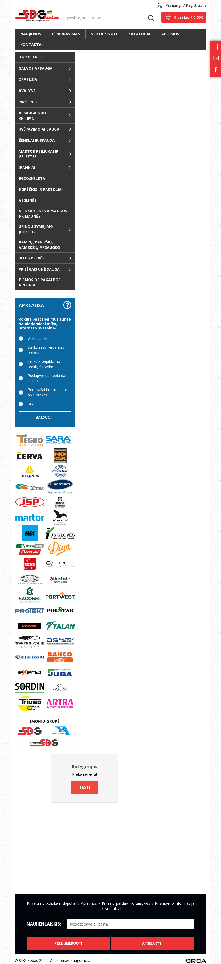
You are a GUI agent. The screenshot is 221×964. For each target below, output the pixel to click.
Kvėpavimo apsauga (39, 129)
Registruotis (196, 5)
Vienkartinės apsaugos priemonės (43, 213)
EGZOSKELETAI (32, 178)
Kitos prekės (31, 258)
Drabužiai (28, 79)
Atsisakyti (153, 939)
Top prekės (30, 56)
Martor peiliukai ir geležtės (38, 154)
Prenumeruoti (68, 939)
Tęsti (84, 787)
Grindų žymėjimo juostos (36, 229)
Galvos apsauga (35, 68)
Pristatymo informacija (174, 903)
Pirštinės (28, 101)
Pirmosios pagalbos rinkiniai (39, 282)
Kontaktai (31, 44)
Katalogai (139, 33)
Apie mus (170, 33)
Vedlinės (27, 200)
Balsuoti (45, 417)
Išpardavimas (66, 33)
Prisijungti (174, 5)
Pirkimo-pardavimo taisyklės (126, 903)
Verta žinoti (104, 33)
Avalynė (27, 90)
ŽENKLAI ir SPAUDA (37, 140)
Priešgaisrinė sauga (39, 269)
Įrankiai (27, 167)
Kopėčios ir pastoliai (41, 189)
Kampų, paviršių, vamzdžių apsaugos (39, 244)
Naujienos (30, 33)
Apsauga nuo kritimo (32, 115)
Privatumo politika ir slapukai (51, 903)
